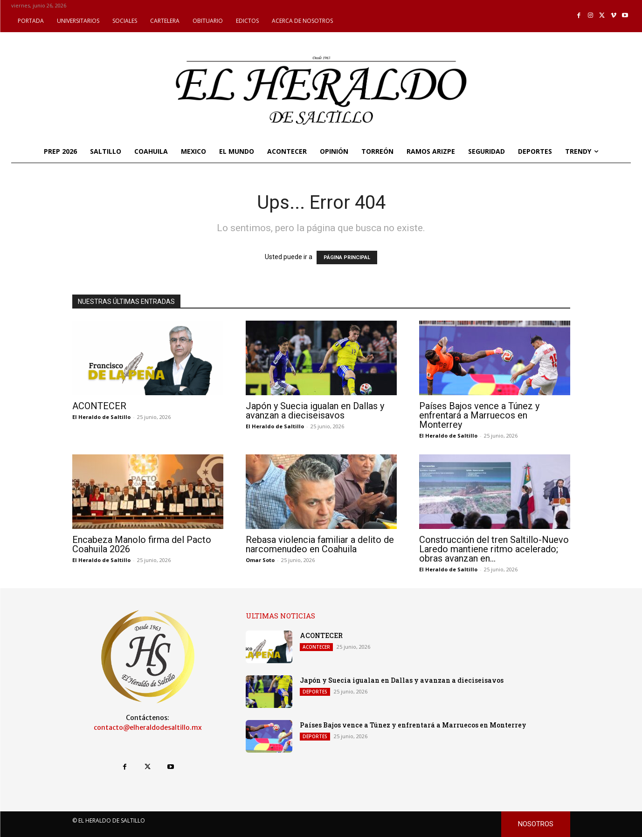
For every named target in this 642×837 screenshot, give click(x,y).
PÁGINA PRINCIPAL (347, 257)
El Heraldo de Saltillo (101, 416)
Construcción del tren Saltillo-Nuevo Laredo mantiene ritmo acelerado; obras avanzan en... (494, 549)
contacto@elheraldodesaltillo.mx (148, 727)
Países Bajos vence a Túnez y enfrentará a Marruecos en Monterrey (479, 415)
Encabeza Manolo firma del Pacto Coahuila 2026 (141, 544)
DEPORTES (315, 691)
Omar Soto (260, 559)
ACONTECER (99, 406)
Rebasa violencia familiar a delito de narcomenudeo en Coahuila (320, 544)
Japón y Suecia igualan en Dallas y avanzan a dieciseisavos (315, 410)
